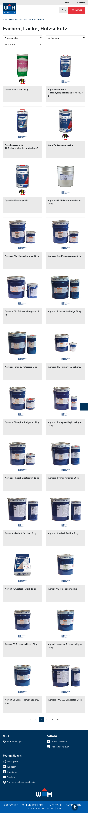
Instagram (12, 761)
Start (5, 19)
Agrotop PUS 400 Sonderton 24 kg (65, 699)
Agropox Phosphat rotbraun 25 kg (22, 477)
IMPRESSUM (55, 805)
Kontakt (81, 2)
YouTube (11, 777)
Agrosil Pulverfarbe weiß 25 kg (20, 588)
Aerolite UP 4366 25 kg (16, 89)
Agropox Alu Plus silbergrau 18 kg (22, 255)
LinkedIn (11, 766)
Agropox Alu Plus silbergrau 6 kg (64, 255)
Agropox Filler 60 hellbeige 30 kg (64, 311)
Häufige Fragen (14, 741)
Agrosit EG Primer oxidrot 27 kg (21, 644)
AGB (59, 808)
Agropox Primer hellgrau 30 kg (63, 477)
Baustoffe (13, 19)
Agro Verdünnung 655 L (17, 200)
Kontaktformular (60, 746)
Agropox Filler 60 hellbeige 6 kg (21, 366)
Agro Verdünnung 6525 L (60, 144)
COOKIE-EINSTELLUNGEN (40, 808)
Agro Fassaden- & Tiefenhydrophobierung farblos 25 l (65, 92)
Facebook (12, 771)
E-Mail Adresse (59, 741)
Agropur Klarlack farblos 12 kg (20, 533)
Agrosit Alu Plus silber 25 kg (62, 588)
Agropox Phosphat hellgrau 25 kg (22, 422)
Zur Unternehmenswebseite (21, 782)
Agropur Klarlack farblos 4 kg (63, 533)
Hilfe (67, 2)
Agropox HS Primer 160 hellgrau (64, 366)
